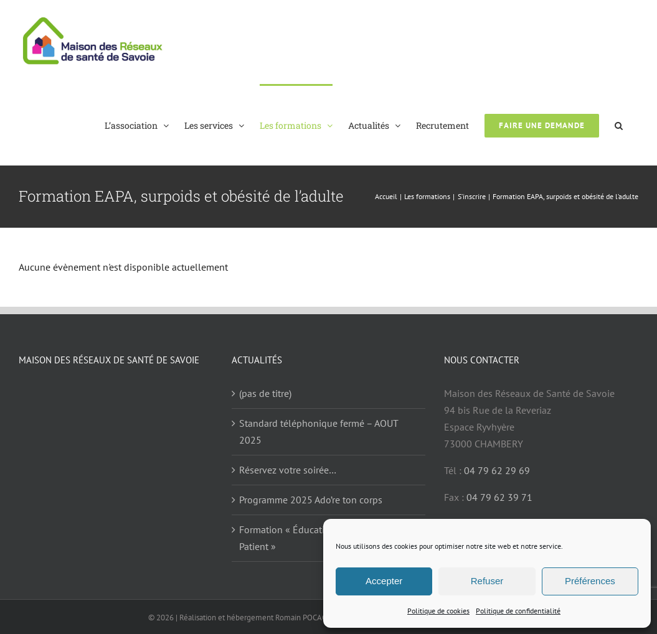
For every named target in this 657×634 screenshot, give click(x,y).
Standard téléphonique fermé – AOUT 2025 (318, 431)
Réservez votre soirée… (287, 470)
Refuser (487, 581)
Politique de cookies (438, 610)
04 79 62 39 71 (499, 497)
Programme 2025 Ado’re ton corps (310, 499)
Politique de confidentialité (518, 610)
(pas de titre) (265, 393)
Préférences (590, 581)
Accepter (384, 581)
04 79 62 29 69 (497, 470)
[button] (619, 124)
